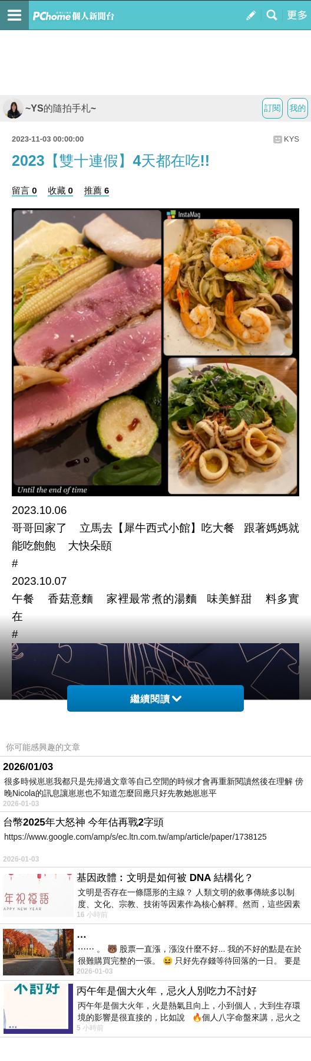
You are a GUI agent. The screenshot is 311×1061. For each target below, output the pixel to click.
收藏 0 (60, 190)
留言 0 (24, 190)
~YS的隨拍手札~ (49, 108)
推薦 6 (97, 190)
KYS (291, 139)
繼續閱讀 (155, 699)
